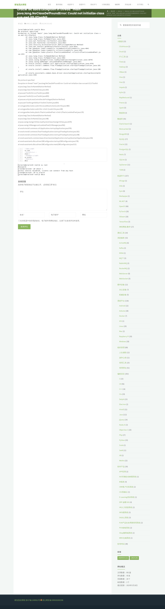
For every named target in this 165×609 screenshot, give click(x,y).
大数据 (120, 41)
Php (120, 435)
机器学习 (121, 176)
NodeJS (122, 425)
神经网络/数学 (125, 227)
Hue (120, 82)
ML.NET (122, 201)
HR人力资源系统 (125, 507)
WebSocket (123, 278)
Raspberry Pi (124, 336)
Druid (121, 51)
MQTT (121, 258)
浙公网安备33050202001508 (52, 600)
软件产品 (121, 466)
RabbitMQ (123, 263)
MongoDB (123, 134)
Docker (122, 316)
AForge (122, 181)
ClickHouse (123, 46)
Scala (121, 445)
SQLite (121, 160)
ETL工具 (122, 56)
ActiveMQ (122, 243)
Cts (120, 394)
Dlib (120, 186)
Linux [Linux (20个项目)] (134, 558)
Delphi (121, 399)
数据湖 (122, 113)
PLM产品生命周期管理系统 (129, 523)
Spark (121, 108)
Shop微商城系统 (125, 533)
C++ (120, 389)
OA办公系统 (123, 517)
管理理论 (122, 368)
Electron (122, 404)
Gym (121, 191)
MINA (121, 253)
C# (120, 384)
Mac (120, 331)
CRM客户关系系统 (126, 487)
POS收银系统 (124, 528)
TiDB (121, 170)
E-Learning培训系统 (126, 497)
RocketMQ (123, 268)
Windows (122, 341)
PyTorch (122, 211)
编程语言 (121, 374)
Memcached (123, 129)
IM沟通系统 (123, 512)
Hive (121, 77)
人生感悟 (122, 352)
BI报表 (121, 482)
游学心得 (122, 358)
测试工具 (121, 233)
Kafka (121, 248)
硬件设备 (121, 284)
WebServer (123, 273)
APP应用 (122, 471)
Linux (121, 326)
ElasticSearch (124, 124)
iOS (120, 321)
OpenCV (122, 206)
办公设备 (122, 290)
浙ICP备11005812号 (32, 600)
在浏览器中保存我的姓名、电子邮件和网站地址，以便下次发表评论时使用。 (49, 221)
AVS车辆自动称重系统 (127, 477)
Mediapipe (123, 196)
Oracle (29, 24)
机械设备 (122, 295)
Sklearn (122, 216)
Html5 (121, 409)
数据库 (35, 24)
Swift (121, 450)
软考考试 (121, 544)
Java (121, 414)
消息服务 (121, 238)
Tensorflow (123, 222)
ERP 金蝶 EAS (124, 502)
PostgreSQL (123, 149)
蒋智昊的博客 (20, 4)
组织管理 (121, 347)
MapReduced (124, 97)
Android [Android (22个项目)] (123, 558)
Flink (121, 62)
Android (122, 306)
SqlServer (123, 165)
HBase (121, 72)
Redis (121, 154)
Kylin (121, 92)
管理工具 (122, 363)
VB (120, 455)
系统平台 (121, 301)
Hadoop (122, 67)
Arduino (122, 311)
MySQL (121, 139)
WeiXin (121, 460)
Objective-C (123, 430)
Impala (121, 87)
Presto (121, 103)
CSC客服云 (123, 492)
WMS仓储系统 (124, 538)
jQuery (121, 420)
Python (122, 440)
